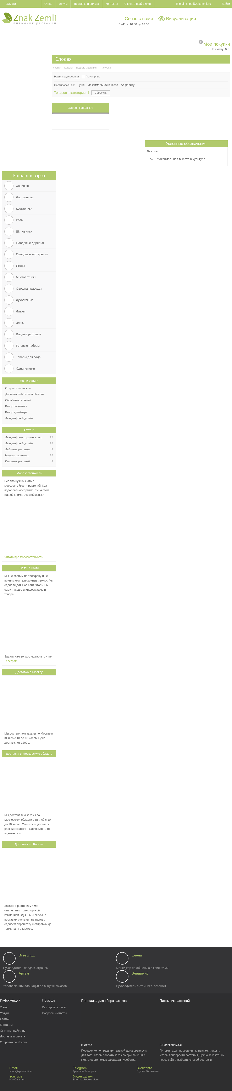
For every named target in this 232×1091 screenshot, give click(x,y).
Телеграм (10, 661)
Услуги (4, 1013)
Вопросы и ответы (54, 1013)
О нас (4, 1007)
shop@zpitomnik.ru (198, 3)
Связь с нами (139, 18)
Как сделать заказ (54, 1007)
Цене (81, 85)
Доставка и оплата (12, 1036)
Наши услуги (29, 380)
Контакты (6, 1024)
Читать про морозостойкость (23, 557)
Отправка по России (13, 1042)
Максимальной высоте (103, 85)
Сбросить (101, 92)
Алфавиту (128, 85)
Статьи (29, 430)
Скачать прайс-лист (13, 1030)
